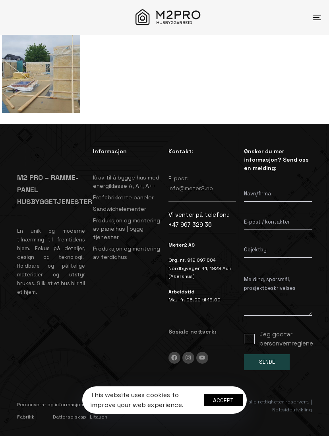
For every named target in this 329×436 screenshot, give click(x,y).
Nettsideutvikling (292, 410)
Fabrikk (26, 417)
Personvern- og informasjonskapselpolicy (66, 404)
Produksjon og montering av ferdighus (126, 252)
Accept (223, 400)
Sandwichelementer (119, 208)
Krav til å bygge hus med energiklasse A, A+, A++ (126, 181)
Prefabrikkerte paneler (123, 197)
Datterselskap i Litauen (79, 417)
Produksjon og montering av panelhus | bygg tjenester (126, 229)
